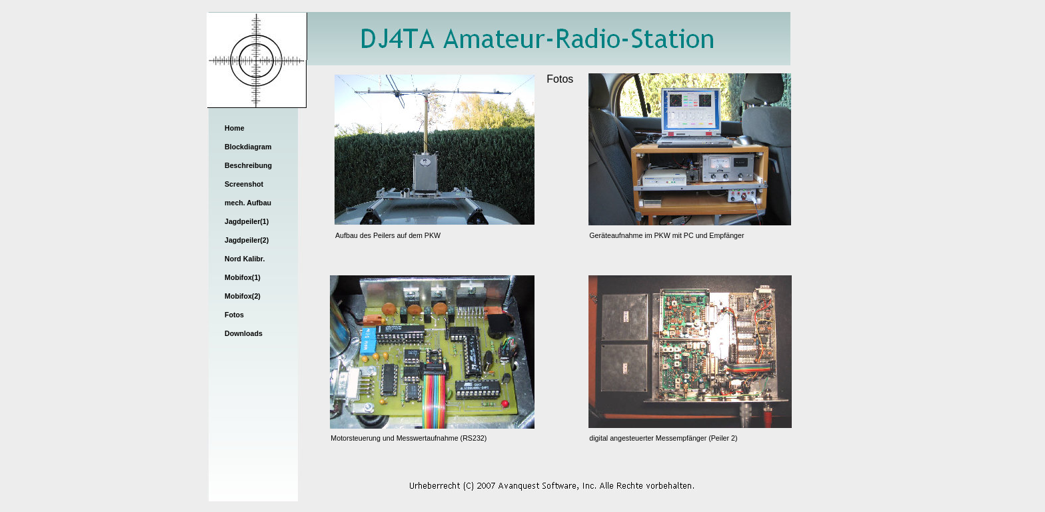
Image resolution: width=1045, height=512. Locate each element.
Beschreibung (248, 165)
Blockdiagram (248, 147)
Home (235, 128)
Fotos (234, 315)
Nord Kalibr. (245, 259)
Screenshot (244, 184)
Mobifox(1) (243, 277)
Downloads (244, 333)
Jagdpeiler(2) (247, 240)
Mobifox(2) (243, 296)
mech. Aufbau (248, 203)
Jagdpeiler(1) (247, 221)
